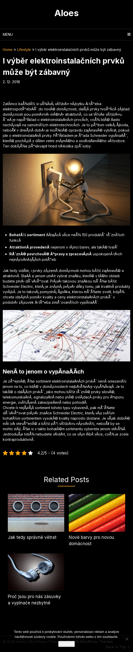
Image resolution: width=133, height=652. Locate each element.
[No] (126, 638)
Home (8, 49)
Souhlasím (66, 644)
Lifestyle (24, 49)
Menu (8, 34)
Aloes (66, 13)
